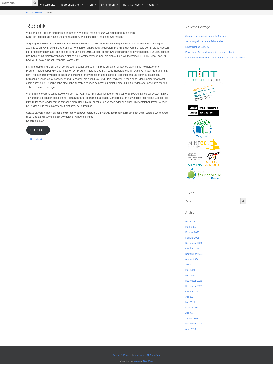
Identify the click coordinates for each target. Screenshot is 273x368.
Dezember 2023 (194, 284)
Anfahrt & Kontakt (122, 359)
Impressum (139, 359)
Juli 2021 (190, 317)
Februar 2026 (193, 236)
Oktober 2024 (193, 252)
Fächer (153, 5)
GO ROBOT (38, 130)
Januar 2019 (192, 322)
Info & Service (133, 5)
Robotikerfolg (37, 139)
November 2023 (194, 290)
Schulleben (109, 5)
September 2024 (194, 257)
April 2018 (191, 333)
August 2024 (192, 263)
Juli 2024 (190, 268)
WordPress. (148, 365)
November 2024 (194, 247)
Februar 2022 (193, 311)
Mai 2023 (190, 306)
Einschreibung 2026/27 (198, 46)
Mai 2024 (190, 274)
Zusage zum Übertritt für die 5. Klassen (207, 36)
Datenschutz (153, 359)
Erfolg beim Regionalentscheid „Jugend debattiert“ (213, 52)
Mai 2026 (190, 225)
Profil (92, 5)
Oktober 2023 (193, 295)
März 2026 (191, 231)
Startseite (49, 4)
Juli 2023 (190, 300)
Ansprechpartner (71, 5)
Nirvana (137, 365)
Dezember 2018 (194, 327)
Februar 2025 (193, 241)
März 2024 (191, 279)
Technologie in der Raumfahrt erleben (206, 41)
